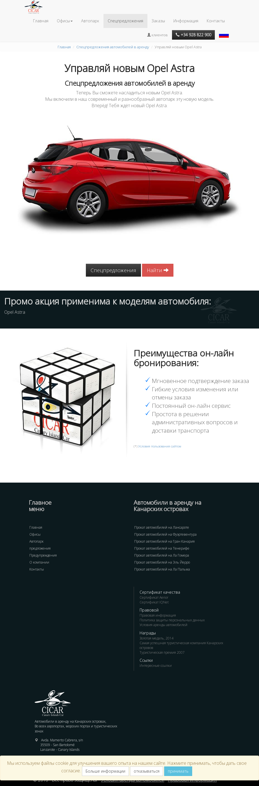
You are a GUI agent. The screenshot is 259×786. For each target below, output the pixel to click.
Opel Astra (14, 312)
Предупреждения (43, 555)
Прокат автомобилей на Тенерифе (161, 548)
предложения (40, 548)
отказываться (146, 771)
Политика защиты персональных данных (172, 620)
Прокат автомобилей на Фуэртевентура (165, 534)
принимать (178, 771)
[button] (224, 32)
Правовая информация (158, 615)
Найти (158, 270)
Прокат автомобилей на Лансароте (161, 527)
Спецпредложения (125, 20)
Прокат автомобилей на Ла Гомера (161, 555)
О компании (39, 562)
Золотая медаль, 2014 (156, 638)
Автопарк (90, 20)
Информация (185, 20)
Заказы (158, 20)
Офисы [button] (65, 20)
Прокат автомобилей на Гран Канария (164, 541)
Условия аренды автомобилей (163, 624)
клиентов (157, 34)
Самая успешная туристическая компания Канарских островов (181, 645)
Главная (40, 20)
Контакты (216, 20)
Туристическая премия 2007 (162, 652)
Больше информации (105, 771)
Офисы (35, 534)
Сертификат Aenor (154, 597)
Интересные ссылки (156, 665)
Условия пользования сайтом (159, 446)
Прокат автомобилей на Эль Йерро (162, 562)
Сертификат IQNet (154, 602)
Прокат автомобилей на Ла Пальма (162, 569)
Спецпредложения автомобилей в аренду (112, 46)
